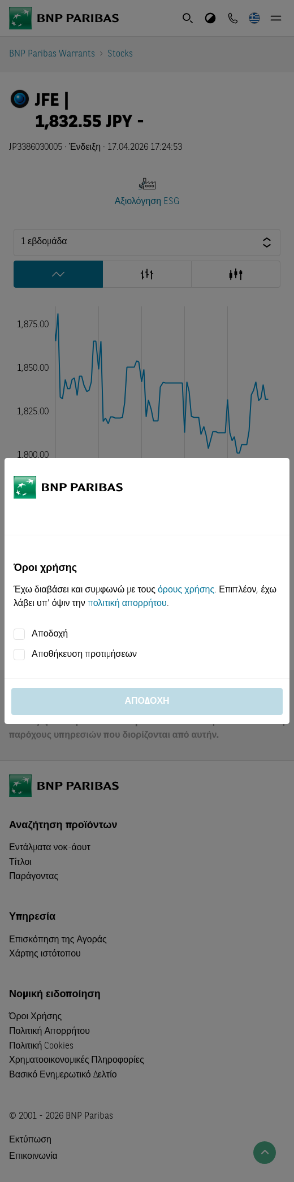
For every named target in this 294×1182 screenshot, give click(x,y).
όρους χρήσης (186, 590)
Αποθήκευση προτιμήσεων (84, 654)
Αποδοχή (50, 634)
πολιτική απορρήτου (127, 603)
